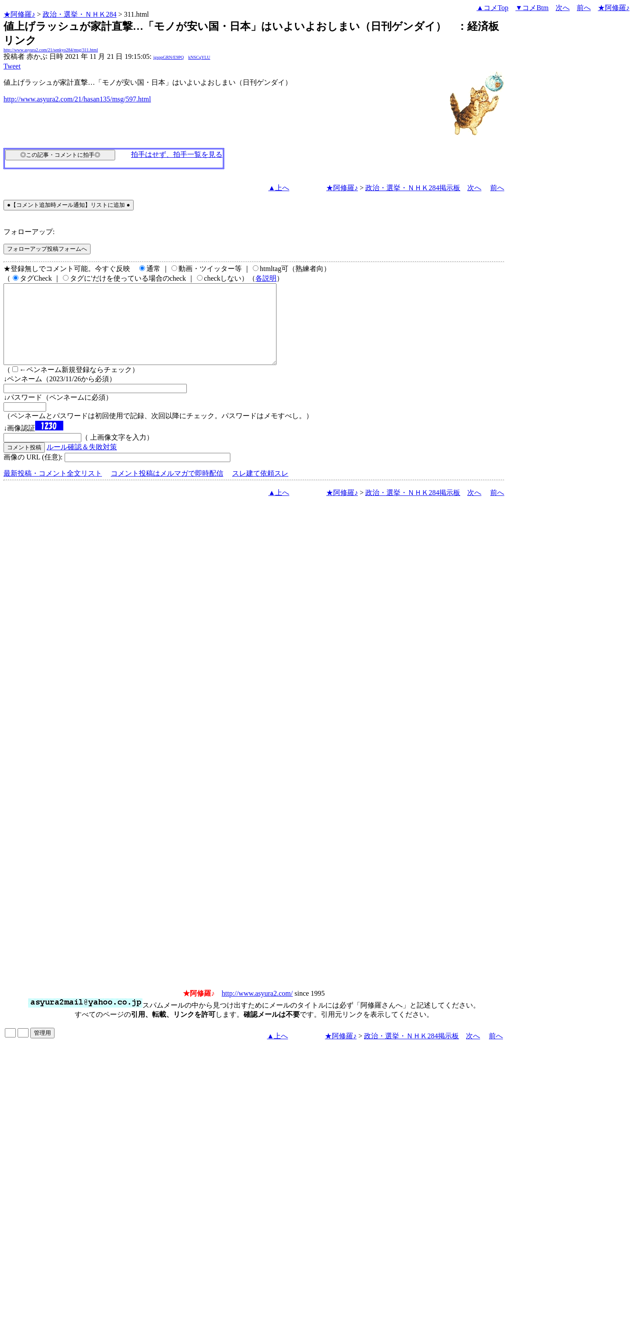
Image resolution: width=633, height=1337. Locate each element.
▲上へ (278, 188)
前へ (584, 7)
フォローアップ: (29, 231)
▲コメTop (493, 7)
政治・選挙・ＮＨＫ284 (79, 14)
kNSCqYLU (199, 57)
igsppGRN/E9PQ (168, 57)
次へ (563, 7)
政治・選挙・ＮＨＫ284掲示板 (412, 188)
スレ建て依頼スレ (260, 489)
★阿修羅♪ (19, 14)
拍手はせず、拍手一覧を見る (176, 154)
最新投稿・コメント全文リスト (53, 489)
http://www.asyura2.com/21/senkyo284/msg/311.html (51, 49)
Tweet (12, 66)
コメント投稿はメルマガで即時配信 (167, 489)
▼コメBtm (532, 7)
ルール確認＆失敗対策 (82, 462)
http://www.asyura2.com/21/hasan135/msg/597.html (77, 99)
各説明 (265, 278)
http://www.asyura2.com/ (257, 1009)
